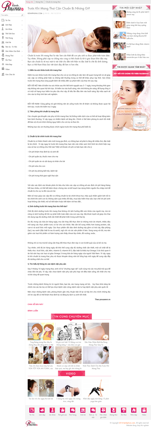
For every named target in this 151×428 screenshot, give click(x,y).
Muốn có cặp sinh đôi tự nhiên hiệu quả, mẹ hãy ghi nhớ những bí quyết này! (68, 368)
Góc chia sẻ (10, 74)
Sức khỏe (8, 29)
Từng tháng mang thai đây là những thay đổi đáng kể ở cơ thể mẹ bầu (41, 344)
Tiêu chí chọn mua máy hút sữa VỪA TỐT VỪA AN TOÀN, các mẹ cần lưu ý (41, 368)
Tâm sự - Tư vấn (11, 47)
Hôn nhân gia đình (12, 51)
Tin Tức (7, 20)
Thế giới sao (10, 33)
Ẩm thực (8, 60)
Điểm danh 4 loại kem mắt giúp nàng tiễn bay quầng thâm (137, 25)
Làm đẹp (8, 25)
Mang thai (9, 55)
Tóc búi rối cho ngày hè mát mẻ (41, 398)
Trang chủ (29, 2)
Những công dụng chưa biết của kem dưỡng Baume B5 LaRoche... (137, 35)
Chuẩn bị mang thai (53, 2)
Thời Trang (9, 38)
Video (7, 69)
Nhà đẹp (8, 64)
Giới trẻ (8, 42)
